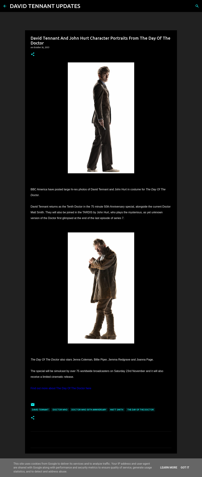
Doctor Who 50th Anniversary (88, 410)
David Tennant (40, 410)
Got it (185, 467)
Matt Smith (116, 410)
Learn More (168, 467)
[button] (33, 54)
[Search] (85, 6)
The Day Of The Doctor (140, 410)
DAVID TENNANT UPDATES (45, 6)
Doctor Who (60, 410)
